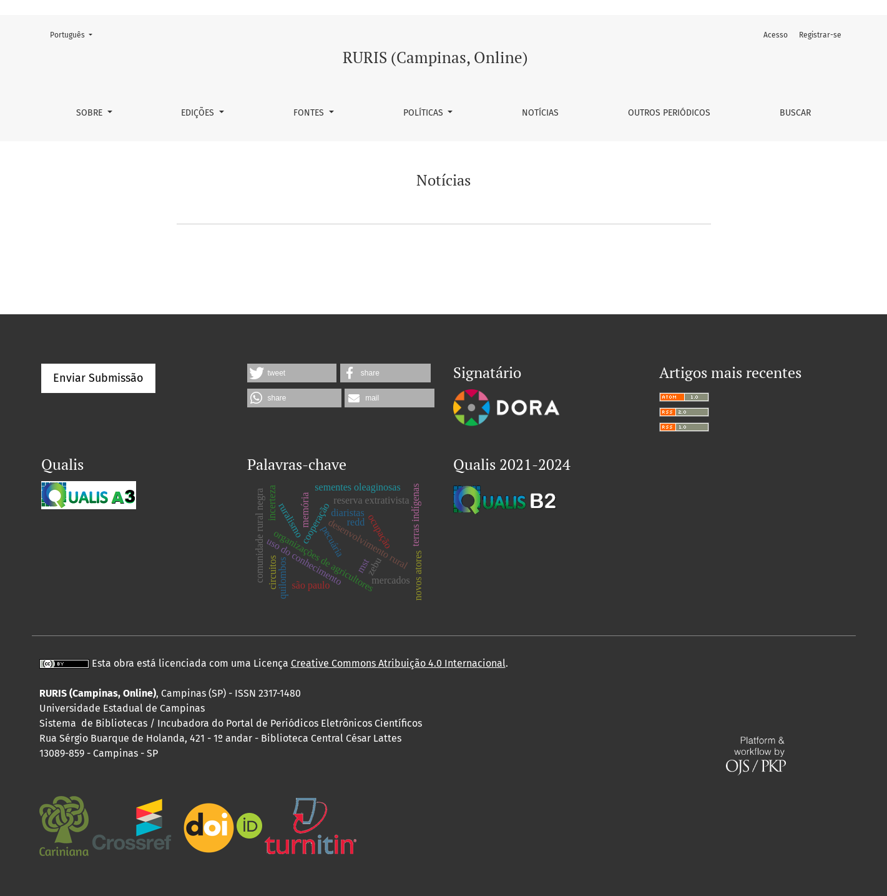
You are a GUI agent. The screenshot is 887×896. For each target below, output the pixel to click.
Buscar (795, 112)
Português (74, 34)
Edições (199, 112)
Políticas (424, 112)
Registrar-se (820, 35)
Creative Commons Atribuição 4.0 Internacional (398, 663)
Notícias (540, 112)
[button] (292, 373)
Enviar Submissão (98, 378)
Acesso (775, 35)
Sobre (90, 112)
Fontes (309, 112)
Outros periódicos (669, 112)
